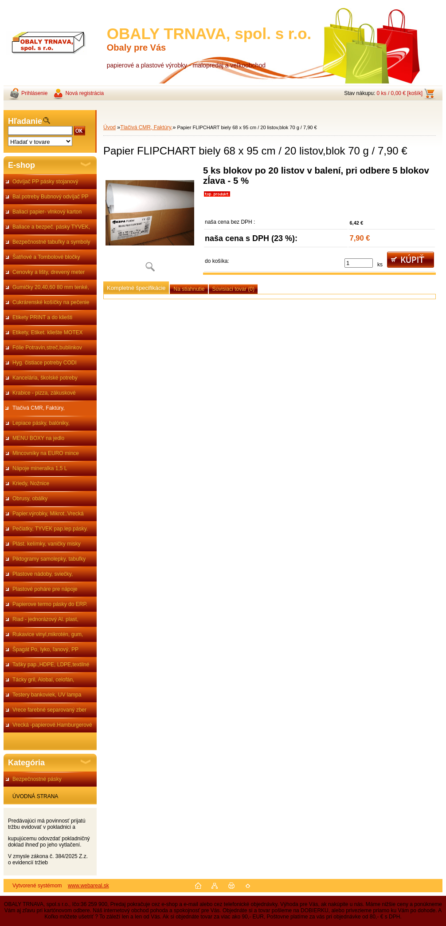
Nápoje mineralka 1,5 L (39, 468)
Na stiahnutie (188, 289)
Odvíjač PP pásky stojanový (45, 181)
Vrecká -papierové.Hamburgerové (52, 725)
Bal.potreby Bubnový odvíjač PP (50, 197)
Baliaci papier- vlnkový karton (47, 212)
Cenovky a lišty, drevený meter (48, 272)
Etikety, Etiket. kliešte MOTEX (47, 332)
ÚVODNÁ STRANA (35, 796)
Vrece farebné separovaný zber (49, 710)
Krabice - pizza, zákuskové (44, 393)
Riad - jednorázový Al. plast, (45, 619)
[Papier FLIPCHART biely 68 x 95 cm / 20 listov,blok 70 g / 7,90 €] (150, 221)
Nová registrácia (84, 93)
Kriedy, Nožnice (30, 483)
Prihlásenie (34, 93)
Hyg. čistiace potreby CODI (44, 363)
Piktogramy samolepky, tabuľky (49, 559)
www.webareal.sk (88, 885)
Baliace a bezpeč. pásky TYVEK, (51, 227)
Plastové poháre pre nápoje (45, 589)
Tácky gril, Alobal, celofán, (43, 680)
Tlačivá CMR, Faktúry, (38, 408)
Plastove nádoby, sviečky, (42, 574)
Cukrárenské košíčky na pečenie (50, 302)
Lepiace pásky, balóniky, (41, 423)
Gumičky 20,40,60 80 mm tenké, (50, 287)
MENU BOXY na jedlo (38, 438)
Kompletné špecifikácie (136, 288)
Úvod (109, 127)
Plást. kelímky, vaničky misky (46, 544)
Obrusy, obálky (29, 498)
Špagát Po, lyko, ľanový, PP (45, 649)
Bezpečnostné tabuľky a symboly (51, 242)
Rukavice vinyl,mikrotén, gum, (47, 634)
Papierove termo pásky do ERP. (49, 604)
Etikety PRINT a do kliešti (42, 317)
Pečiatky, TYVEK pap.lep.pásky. (50, 529)
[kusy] (358, 263)
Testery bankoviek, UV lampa (46, 695)
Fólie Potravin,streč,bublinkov (47, 347)
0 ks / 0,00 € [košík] (400, 93)
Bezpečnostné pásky (37, 779)
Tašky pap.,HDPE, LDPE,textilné (50, 664)
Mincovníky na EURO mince (45, 453)
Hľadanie (25, 121)
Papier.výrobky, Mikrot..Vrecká (48, 513)
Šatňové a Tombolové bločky (46, 257)
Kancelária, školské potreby (45, 378)
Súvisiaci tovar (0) (233, 289)
